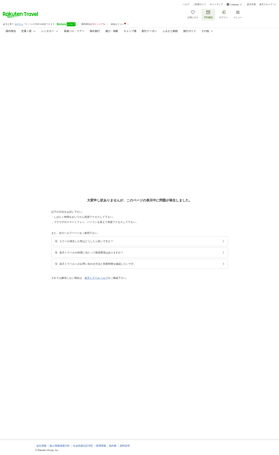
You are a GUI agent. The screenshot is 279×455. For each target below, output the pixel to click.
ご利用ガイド (199, 4)
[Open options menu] (53, 118)
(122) (157, 65)
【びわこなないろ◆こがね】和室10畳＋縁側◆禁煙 (143, 346)
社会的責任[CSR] (83, 445)
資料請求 (125, 445)
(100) (107, 65)
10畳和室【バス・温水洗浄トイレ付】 (137, 413)
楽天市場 (251, 4)
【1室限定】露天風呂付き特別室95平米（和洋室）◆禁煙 (146, 256)
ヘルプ (186, 4)
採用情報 (101, 445)
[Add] (248, 47)
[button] (43, 149)
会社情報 (41, 445)
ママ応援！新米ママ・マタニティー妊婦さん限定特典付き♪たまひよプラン (154, 409)
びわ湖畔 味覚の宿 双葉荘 (59, 43)
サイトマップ (216, 4)
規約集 (113, 445)
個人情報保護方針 (59, 445)
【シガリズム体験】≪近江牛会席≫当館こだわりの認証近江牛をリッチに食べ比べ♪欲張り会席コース (168, 342)
